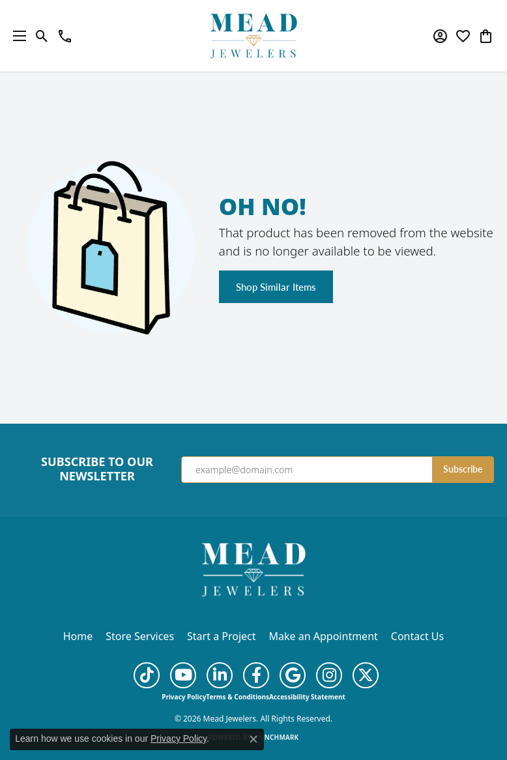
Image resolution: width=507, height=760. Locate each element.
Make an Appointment (323, 636)
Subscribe (462, 469)
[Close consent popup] (253, 739)
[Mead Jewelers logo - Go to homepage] (253, 35)
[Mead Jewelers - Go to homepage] (253, 568)
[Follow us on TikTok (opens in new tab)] (147, 675)
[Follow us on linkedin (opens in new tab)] (220, 675)
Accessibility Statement (307, 697)
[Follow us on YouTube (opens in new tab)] (183, 675)
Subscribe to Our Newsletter (97, 469)
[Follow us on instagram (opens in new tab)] (329, 675)
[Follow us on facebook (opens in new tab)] (256, 675)
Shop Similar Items (276, 287)
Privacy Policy (184, 697)
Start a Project (221, 636)
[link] (65, 36)
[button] (42, 36)
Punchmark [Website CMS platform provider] (277, 737)
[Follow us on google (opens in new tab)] (293, 675)
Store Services (140, 636)
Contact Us (417, 636)
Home (78, 636)
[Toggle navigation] (16, 35)
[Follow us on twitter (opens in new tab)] (366, 675)
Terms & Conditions (237, 697)
